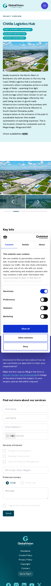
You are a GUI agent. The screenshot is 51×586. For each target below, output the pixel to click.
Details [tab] (25, 244)
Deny (25, 346)
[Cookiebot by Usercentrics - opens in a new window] (36, 237)
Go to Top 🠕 (25, 573)
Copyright (25, 564)
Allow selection (25, 337)
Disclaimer (26, 551)
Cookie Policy (25, 555)
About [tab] (42, 244)
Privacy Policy (25, 559)
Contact (25, 568)
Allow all (25, 329)
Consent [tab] (9, 244)
